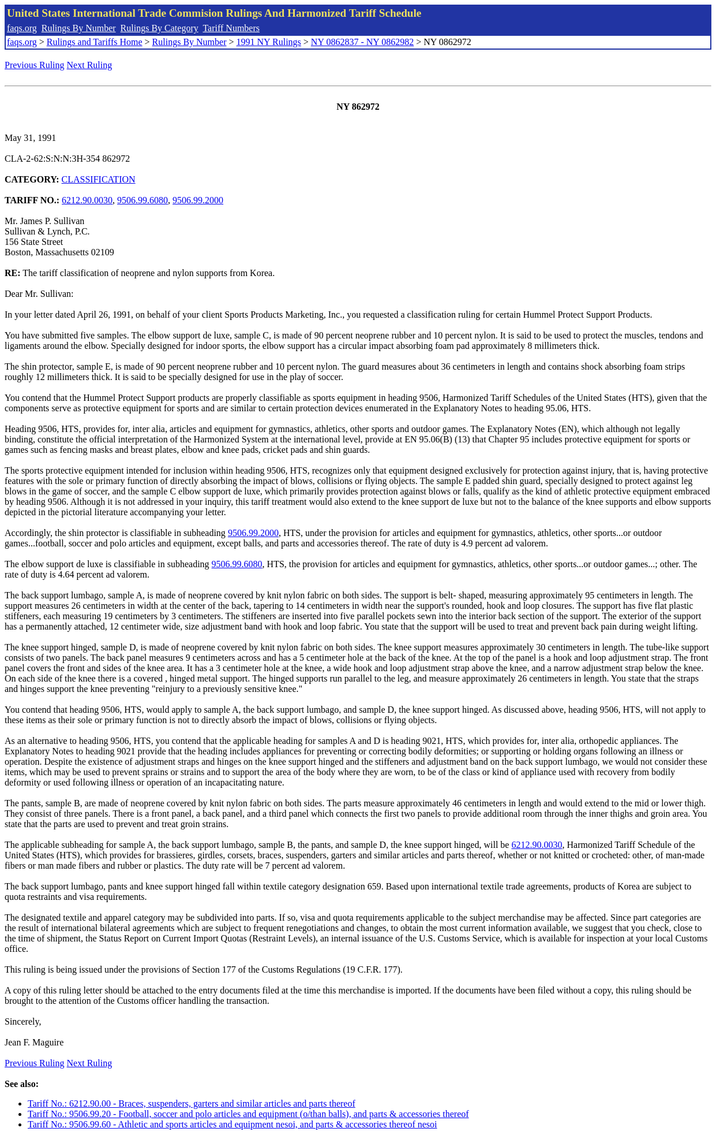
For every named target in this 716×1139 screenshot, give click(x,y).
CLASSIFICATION (99, 179)
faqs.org (22, 28)
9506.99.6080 (142, 200)
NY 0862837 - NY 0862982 (362, 42)
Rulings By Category (159, 28)
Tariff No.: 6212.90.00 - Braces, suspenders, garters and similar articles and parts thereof (191, 1103)
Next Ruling (90, 65)
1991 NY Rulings (269, 42)
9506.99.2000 (198, 200)
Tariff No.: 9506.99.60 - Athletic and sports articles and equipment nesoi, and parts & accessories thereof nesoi (232, 1124)
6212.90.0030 (87, 200)
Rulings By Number (79, 28)
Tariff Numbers (231, 28)
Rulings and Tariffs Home (95, 42)
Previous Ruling (35, 65)
